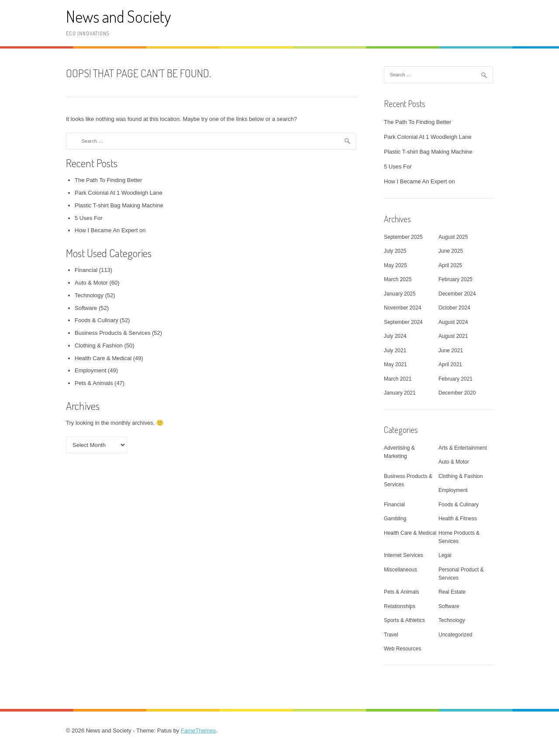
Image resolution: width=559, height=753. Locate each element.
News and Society (118, 16)
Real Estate (452, 592)
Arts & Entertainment (462, 448)
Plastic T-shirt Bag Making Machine (119, 205)
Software (86, 308)
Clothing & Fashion (99, 345)
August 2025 (453, 237)
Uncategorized (455, 635)
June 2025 (450, 251)
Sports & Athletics (404, 620)
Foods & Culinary (96, 320)
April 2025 (450, 265)
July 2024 (395, 336)
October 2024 (454, 308)
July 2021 (395, 350)
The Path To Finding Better (108, 180)
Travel (391, 635)
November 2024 (402, 308)
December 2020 (457, 393)
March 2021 (397, 379)
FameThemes (198, 730)
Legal (444, 555)
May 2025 (395, 265)
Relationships (399, 606)
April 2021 (450, 364)
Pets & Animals (94, 383)
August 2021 (453, 336)
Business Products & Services (112, 333)
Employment (90, 370)
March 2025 (397, 279)
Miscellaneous (400, 570)
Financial (86, 270)
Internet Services (403, 555)
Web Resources (402, 649)
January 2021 (400, 393)
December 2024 (457, 294)
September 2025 (403, 237)
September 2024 (403, 322)
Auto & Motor (91, 282)
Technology (89, 295)
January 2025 (400, 294)
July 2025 (395, 251)
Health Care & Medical (103, 358)
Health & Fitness (457, 519)
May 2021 (395, 364)
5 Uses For (89, 218)
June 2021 (450, 350)
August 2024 (453, 322)
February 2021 (455, 379)
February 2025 (455, 279)
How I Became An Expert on (110, 230)
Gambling (395, 519)
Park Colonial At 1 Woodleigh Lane (118, 192)
